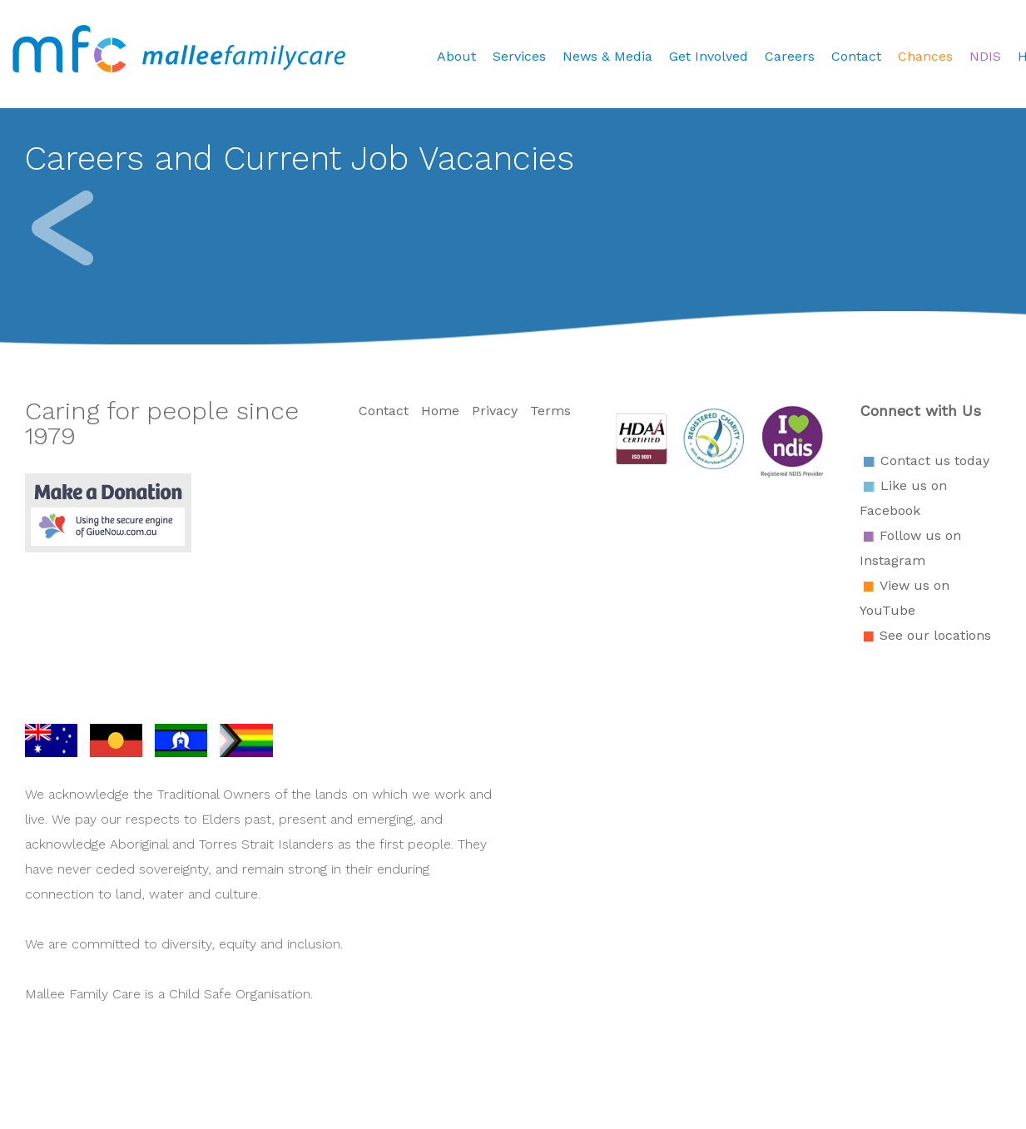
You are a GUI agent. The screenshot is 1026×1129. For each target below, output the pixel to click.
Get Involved (708, 56)
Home (440, 410)
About (456, 56)
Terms (550, 410)
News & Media (607, 56)
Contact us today (934, 460)
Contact (856, 56)
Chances (925, 56)
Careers (790, 56)
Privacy (495, 410)
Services (519, 56)
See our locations (935, 635)
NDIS (985, 56)
